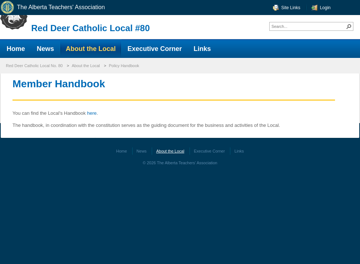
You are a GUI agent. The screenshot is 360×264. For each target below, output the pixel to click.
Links (239, 151)
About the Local (86, 65)
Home (121, 151)
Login (325, 7)
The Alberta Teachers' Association (52, 7)
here (91, 113)
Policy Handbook (124, 65)
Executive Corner (209, 151)
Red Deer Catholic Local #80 (90, 28)
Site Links (290, 7)
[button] (349, 26)
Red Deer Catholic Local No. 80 (34, 65)
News (142, 151)
